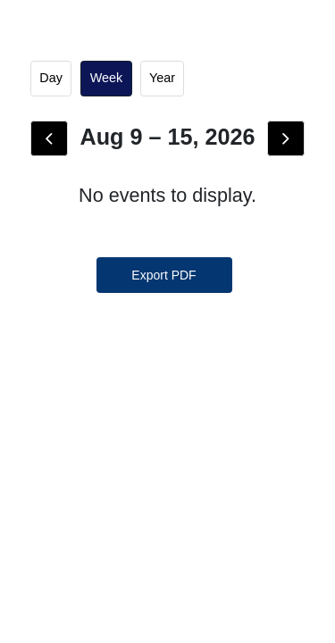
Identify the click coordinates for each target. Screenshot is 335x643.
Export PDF (163, 275)
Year (162, 78)
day (51, 78)
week (106, 78)
